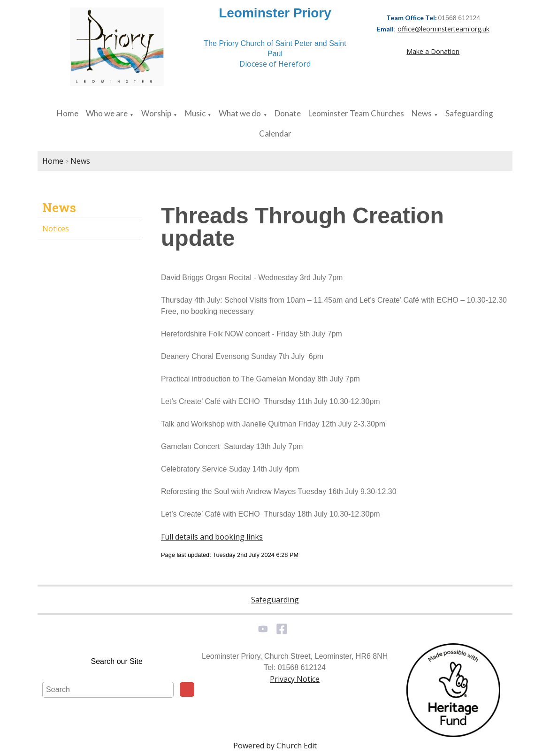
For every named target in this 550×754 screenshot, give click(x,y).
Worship (156, 113)
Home (67, 113)
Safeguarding (469, 113)
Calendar (275, 133)
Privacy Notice (295, 679)
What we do (240, 113)
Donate (288, 113)
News (422, 113)
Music (195, 113)
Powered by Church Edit (275, 745)
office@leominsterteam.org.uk (443, 28)
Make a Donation (432, 51)
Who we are (107, 113)
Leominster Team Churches (356, 113)
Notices (55, 228)
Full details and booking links (212, 537)
